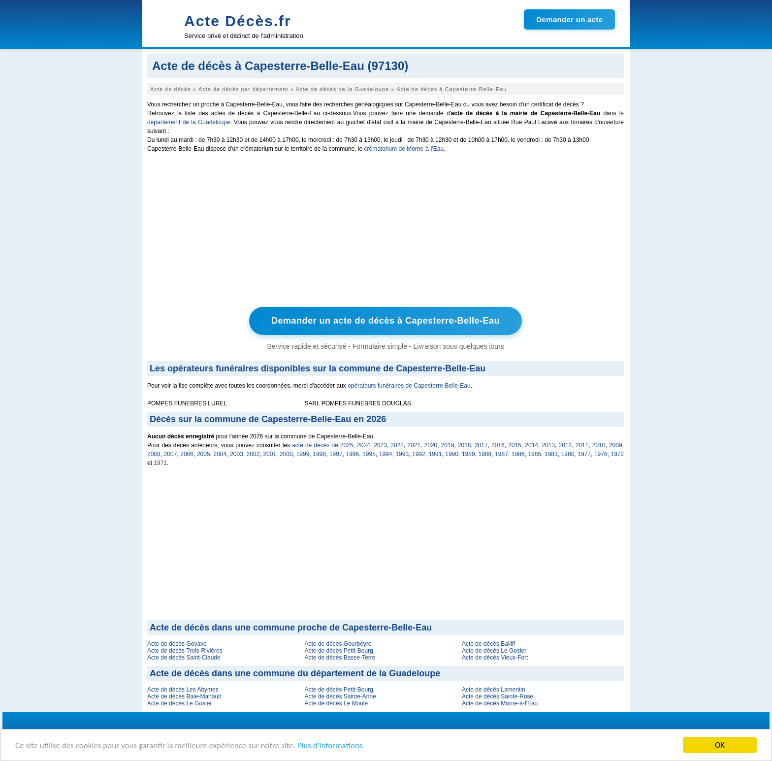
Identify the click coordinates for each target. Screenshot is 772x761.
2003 (236, 454)
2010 (599, 445)
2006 (186, 454)
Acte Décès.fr (237, 21)
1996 (352, 454)
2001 (269, 454)
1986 (518, 454)
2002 (253, 454)
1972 (617, 454)
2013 (548, 445)
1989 (468, 454)
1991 (435, 454)
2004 (220, 454)
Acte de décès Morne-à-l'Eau (500, 703)
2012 (565, 445)
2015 (514, 445)
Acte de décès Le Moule (336, 703)
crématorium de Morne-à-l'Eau (404, 148)
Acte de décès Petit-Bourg (338, 650)
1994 (385, 454)
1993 (402, 454)
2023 (380, 445)
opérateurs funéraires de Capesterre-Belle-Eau (409, 385)
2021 (413, 445)
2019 (447, 445)
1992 (418, 454)
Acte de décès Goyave (177, 643)
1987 (501, 454)
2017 (481, 445)
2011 (582, 445)
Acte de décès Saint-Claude (184, 657)
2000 (286, 454)
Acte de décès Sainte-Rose (497, 696)
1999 (303, 454)
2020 (431, 445)
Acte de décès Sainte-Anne (340, 696)
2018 (464, 445)
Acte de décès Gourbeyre (337, 643)
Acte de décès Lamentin (493, 689)
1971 (160, 463)
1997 (336, 454)
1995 (369, 454)
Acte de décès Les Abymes (183, 689)
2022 (397, 445)
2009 (615, 445)
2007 (170, 454)
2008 (154, 454)
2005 (203, 454)
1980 (568, 454)
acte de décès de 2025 (322, 445)
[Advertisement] (385, 232)
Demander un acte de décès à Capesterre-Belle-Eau (385, 321)
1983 (551, 454)
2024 (363, 445)
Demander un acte (569, 19)
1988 (485, 454)
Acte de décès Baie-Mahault (184, 696)
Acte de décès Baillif (488, 643)
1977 (584, 454)
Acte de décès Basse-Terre (339, 657)
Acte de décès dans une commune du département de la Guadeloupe (295, 673)
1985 (534, 454)
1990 (451, 454)
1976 (601, 454)
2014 (531, 445)
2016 (498, 445)
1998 (319, 454)
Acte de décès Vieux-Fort (495, 657)
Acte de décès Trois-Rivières (185, 650)
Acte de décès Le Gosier (494, 650)
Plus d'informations (330, 746)
